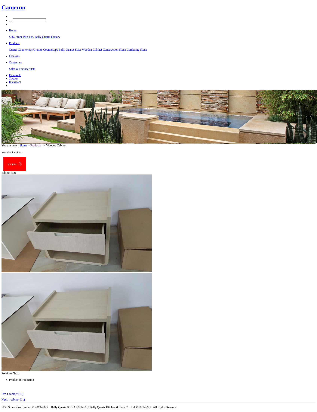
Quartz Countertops (21, 49)
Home (23, 145)
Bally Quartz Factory (47, 36)
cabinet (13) (12, 393)
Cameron (13, 7)
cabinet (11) (13, 399)
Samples (15, 163)
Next (16, 373)
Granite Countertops (45, 49)
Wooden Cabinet (92, 49)
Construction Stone (114, 49)
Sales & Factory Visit (22, 68)
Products (35, 145)
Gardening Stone (137, 49)
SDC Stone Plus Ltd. (21, 36)
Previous (7, 373)
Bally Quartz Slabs (70, 49)
